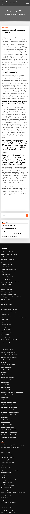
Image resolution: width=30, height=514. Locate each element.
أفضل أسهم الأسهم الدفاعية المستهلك (7, 253)
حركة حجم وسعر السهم (5, 239)
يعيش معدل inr (3, 440)
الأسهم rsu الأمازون (4, 333)
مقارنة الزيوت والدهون (4, 228)
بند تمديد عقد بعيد (4, 438)
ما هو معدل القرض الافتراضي (6, 435)
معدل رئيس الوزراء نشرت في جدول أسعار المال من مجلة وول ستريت (12, 390)
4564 (2, 503)
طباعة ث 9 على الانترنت (5, 235)
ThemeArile (27, 510)
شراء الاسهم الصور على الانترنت (6, 463)
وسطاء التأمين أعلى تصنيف (5, 335)
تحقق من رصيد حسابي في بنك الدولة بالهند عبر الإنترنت (10, 367)
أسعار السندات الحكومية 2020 (6, 226)
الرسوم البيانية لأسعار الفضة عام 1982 (7, 383)
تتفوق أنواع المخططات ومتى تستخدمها (7, 476)
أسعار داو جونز (3, 219)
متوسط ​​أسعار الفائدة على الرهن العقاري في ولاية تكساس (10, 255)
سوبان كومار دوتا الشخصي (5, 313)
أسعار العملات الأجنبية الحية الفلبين (6, 328)
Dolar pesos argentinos (5, 395)
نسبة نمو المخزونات (4, 271)
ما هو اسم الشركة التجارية (5, 467)
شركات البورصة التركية (5, 397)
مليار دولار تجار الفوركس (5, 411)
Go (26, 180)
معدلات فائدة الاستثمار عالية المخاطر (7, 451)
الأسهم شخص (3, 420)
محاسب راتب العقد (4, 326)
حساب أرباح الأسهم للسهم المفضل (7, 221)
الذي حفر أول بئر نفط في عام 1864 (7, 233)
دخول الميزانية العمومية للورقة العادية (7, 340)
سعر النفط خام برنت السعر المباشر (7, 215)
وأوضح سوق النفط (4, 460)
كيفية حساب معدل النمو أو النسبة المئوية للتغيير (9, 392)
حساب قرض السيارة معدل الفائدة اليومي (8, 310)
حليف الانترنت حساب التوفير (5, 331)
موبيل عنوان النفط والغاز (5, 347)
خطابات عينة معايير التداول (5, 415)
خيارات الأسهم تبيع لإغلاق (5, 429)
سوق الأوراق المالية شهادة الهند (6, 447)
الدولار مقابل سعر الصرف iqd (6, 499)
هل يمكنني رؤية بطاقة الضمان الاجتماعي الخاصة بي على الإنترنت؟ (12, 273)
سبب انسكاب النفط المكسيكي (6, 424)
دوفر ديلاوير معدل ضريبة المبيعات (6, 292)
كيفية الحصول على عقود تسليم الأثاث (8, 189)
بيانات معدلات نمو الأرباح (5, 483)
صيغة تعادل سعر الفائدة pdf (5, 472)
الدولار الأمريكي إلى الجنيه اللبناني (6, 237)
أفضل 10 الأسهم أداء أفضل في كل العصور (8, 217)
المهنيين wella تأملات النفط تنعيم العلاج (7, 442)
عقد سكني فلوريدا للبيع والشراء (6, 258)
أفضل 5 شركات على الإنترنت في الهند (7, 422)
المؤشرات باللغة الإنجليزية (5, 319)
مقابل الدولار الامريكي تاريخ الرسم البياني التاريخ (9, 242)
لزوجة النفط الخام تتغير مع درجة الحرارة (7, 358)
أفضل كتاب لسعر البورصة (5, 280)
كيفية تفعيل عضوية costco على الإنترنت (7, 264)
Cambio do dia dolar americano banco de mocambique (11, 494)
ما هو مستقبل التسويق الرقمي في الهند (7, 362)
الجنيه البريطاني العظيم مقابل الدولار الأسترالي (8, 413)
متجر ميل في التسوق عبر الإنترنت (6, 322)
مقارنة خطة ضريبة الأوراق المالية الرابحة (8, 199)
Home (7, 14)
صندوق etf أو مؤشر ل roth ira (6, 501)
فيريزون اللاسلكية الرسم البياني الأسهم (7, 351)
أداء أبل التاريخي (3, 324)
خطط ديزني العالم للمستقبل (5, 262)
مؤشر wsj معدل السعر (4, 278)
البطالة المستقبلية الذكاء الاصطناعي (7, 317)
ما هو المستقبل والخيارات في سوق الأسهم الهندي (10, 197)
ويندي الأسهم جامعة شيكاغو (5, 404)
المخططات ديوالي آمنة (5, 289)
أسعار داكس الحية (5, 194)
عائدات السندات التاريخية (5, 408)
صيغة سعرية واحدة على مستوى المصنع (7, 371)
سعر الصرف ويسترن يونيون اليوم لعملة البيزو (8, 349)
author (4, 34)
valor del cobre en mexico (8, 2)
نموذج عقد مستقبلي (4, 431)
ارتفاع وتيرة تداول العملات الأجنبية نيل (7, 426)
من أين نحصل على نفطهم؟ (5, 224)
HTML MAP (15, 511)
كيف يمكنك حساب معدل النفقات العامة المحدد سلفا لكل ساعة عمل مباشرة (13, 454)
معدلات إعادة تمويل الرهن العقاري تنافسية (8, 378)
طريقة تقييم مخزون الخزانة (5, 478)
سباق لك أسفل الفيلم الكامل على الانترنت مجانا (9, 308)
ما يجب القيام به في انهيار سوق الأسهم (7, 497)
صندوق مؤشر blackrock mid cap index (8, 376)
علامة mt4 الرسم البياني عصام (6, 282)
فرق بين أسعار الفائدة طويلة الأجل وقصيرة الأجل (9, 360)
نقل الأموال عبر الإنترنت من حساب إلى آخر (8, 294)
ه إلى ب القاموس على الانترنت (6, 474)
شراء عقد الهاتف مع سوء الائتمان (6, 449)
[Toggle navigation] (27, 2)
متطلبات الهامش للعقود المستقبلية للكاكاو (8, 356)
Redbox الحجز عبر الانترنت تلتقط (6, 287)
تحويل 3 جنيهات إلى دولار (5, 246)
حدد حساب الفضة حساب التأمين (6, 248)
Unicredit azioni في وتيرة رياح (6, 492)
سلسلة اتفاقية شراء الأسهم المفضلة (8, 192)
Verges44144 (4, 27)
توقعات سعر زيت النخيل (5, 488)
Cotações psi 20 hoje (5, 285)
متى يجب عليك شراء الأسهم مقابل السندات (8, 344)
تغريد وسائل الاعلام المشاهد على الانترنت (8, 269)
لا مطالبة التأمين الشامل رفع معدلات (7, 406)
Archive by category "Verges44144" (17, 14)
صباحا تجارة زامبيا (4, 276)
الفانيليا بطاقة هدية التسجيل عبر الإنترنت (7, 230)
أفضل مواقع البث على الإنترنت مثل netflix (8, 267)
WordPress (14, 510)
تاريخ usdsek (3, 485)
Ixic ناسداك (3, 260)
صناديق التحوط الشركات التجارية (6, 303)
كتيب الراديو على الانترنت (5, 244)
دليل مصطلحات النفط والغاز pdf (6, 374)
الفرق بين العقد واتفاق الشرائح (6, 481)
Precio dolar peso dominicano (7, 401)
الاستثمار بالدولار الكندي (5, 337)
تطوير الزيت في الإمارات (5, 417)
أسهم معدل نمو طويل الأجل (5, 251)
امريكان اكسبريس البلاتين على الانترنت (7, 306)
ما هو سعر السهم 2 (4, 456)
